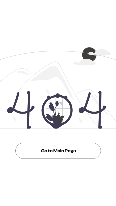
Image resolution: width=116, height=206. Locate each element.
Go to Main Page (58, 151)
